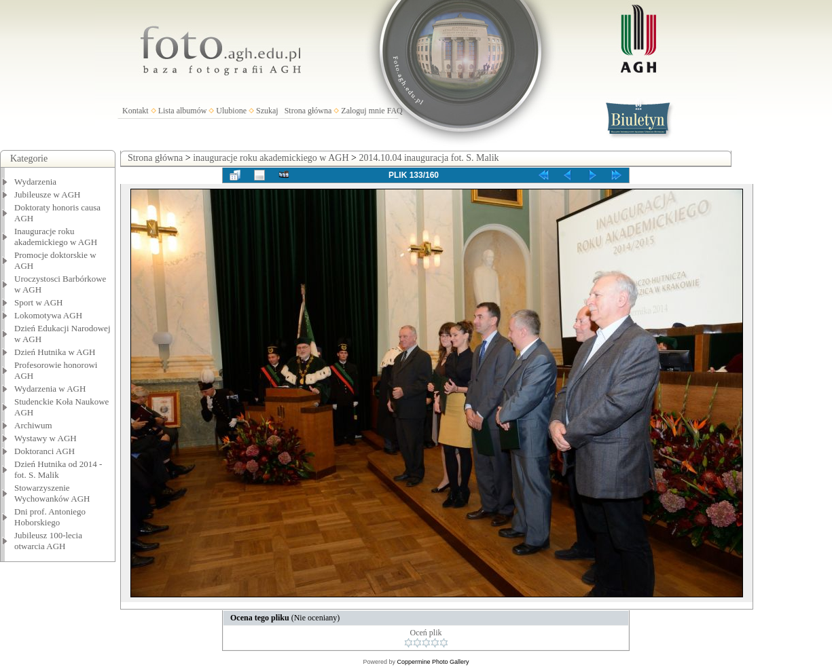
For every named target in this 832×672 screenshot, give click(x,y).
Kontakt (135, 110)
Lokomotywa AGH (48, 315)
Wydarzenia (35, 181)
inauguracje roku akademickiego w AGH (270, 158)
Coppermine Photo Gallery (433, 661)
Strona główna (308, 110)
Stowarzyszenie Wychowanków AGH (52, 493)
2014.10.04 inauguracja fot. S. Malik (429, 158)
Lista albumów (182, 110)
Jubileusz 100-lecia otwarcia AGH (48, 540)
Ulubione (231, 110)
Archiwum (33, 425)
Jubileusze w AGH (47, 194)
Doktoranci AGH (44, 451)
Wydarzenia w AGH (50, 389)
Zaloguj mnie (362, 110)
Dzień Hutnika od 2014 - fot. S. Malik (58, 469)
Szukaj (267, 110)
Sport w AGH (38, 302)
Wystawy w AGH (45, 438)
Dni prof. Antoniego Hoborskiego (50, 516)
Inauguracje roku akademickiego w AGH (55, 236)
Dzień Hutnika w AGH (55, 352)
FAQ (395, 110)
